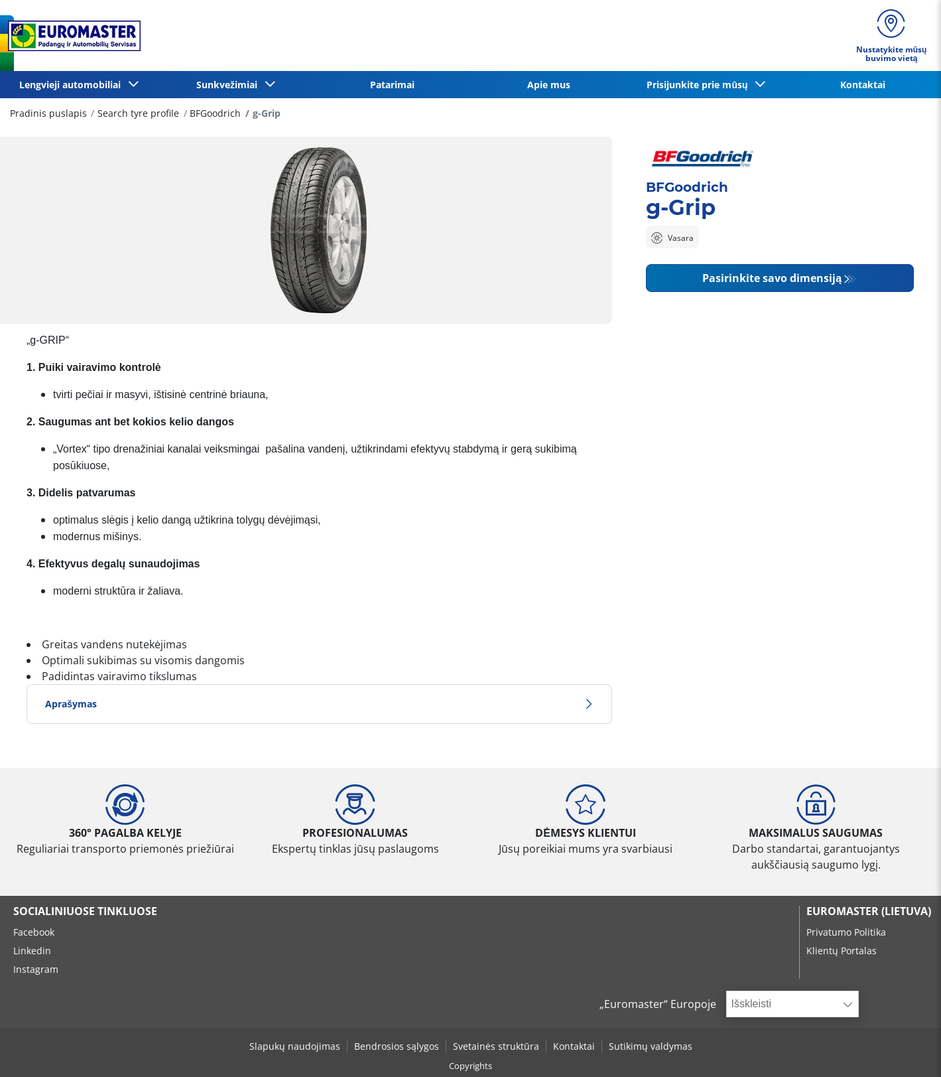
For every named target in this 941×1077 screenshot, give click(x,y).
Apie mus (548, 84)
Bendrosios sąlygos (396, 1046)
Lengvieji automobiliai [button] (72, 84)
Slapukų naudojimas (294, 1046)
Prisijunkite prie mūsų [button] (700, 84)
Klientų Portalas (841, 950)
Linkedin (32, 950)
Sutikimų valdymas (650, 1046)
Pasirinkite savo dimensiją (772, 278)
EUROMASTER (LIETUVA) (868, 911)
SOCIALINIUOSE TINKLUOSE (85, 911)
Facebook (33, 932)
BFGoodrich (215, 113)
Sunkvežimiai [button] (229, 84)
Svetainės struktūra (496, 1046)
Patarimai (392, 84)
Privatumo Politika (846, 932)
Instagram (35, 969)
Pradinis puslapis (48, 113)
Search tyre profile (138, 113)
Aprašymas (319, 703)
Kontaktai (862, 84)
